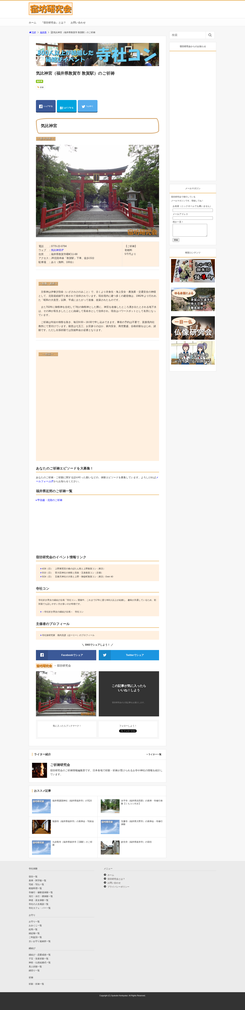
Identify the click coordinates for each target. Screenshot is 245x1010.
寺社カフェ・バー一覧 (40, 908)
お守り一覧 (34, 921)
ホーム (32, 22)
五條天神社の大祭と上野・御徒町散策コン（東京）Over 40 (84, 576)
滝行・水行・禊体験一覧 (41, 896)
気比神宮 (56, 250)
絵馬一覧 (33, 929)
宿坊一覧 (33, 876)
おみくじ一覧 (35, 925)
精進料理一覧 (35, 888)
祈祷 (42, 87)
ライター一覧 (154, 754)
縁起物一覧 (34, 933)
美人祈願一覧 (35, 966)
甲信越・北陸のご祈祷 (49, 500)
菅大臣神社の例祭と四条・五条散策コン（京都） (79, 572)
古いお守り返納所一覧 (40, 941)
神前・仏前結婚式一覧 (40, 962)
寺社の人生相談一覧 (38, 904)
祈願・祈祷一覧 (36, 984)
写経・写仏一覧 (36, 884)
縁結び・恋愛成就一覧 (40, 954)
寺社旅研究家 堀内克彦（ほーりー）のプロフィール (68, 635)
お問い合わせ (78, 22)
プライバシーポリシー (118, 886)
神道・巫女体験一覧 (38, 900)
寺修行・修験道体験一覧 (41, 892)
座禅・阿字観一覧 (37, 880)
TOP (32, 32)
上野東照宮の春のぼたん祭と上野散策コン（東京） (80, 568)
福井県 (43, 32)
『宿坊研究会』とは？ (53, 22)
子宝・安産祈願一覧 (38, 958)
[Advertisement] (97, 528)
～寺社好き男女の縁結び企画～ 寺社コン (63, 611)
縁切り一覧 (34, 970)
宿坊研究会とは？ (116, 879)
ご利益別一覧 (35, 937)
